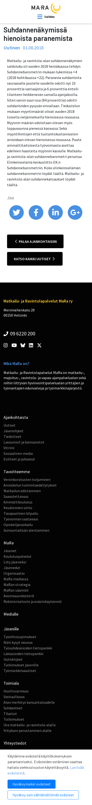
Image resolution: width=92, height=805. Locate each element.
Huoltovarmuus (16, 691)
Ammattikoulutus (18, 502)
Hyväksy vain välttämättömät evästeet (43, 795)
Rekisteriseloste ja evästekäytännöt (33, 601)
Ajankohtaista (16, 417)
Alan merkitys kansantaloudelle (29, 702)
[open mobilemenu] (46, 17)
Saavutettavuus (16, 496)
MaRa (9, 543)
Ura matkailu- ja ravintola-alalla (30, 725)
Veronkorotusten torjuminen (27, 479)
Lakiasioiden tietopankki (23, 653)
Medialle (11, 614)
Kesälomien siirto (18, 507)
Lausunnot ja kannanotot (24, 442)
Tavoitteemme (17, 471)
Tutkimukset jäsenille (21, 665)
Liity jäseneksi (15, 562)
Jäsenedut (12, 567)
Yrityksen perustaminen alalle (28, 730)
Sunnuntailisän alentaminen (26, 530)
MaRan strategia (17, 584)
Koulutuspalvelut (18, 556)
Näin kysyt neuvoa (18, 642)
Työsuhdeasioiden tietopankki (28, 648)
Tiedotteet (12, 436)
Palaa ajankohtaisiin (36, 241)
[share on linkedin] (56, 218)
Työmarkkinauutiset (20, 670)
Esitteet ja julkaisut (19, 459)
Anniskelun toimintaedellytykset (30, 485)
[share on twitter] (17, 218)
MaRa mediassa (16, 579)
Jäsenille (11, 629)
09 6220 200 (19, 333)
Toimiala (11, 683)
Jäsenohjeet (14, 430)
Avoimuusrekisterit (19, 595)
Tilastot (10, 713)
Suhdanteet (13, 708)
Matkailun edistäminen (22, 490)
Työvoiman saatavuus (21, 519)
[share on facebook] (36, 218)
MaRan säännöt (16, 590)
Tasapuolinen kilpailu (21, 513)
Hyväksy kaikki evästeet (31, 784)
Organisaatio (14, 573)
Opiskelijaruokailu (18, 524)
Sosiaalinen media (18, 453)
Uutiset (10, 425)
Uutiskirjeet (13, 659)
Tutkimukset (14, 719)
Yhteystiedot (15, 743)
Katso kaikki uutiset (34, 258)
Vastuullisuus (14, 696)
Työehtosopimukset (20, 636)
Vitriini (9, 447)
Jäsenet (10, 550)
